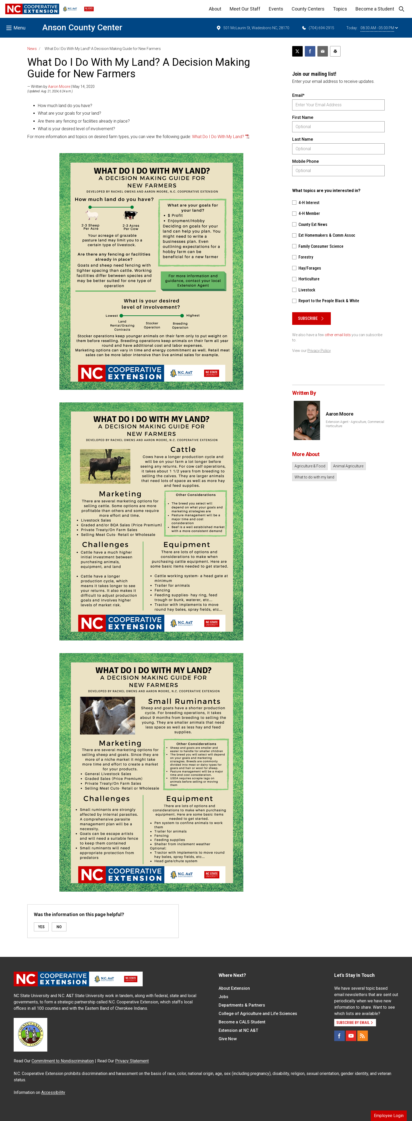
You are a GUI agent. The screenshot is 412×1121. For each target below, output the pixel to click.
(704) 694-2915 (317, 28)
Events (276, 9)
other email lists (338, 335)
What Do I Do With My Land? (218, 136)
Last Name (302, 139)
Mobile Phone (305, 161)
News (32, 49)
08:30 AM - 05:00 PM (379, 28)
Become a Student (375, 9)
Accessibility (53, 1092)
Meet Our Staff (245, 9)
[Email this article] (322, 51)
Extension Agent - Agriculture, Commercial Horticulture (355, 424)
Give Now (228, 1038)
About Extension (234, 988)
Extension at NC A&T (238, 1030)
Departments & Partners (242, 1005)
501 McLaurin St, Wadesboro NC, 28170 (252, 28)
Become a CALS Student (242, 1021)
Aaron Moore (59, 86)
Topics (340, 9)
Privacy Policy (319, 351)
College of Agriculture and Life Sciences (258, 1013)
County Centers (308, 9)
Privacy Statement (132, 1060)
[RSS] (362, 1036)
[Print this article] (335, 51)
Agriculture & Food (310, 466)
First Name (302, 117)
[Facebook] (339, 1036)
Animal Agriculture (348, 466)
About (215, 9)
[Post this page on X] (297, 51)
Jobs (223, 996)
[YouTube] (351, 1036)
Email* (298, 95)
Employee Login (389, 1115)
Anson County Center (82, 27)
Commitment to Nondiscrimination (63, 1060)
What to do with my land (314, 477)
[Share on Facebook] (310, 51)
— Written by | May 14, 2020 (61, 86)
